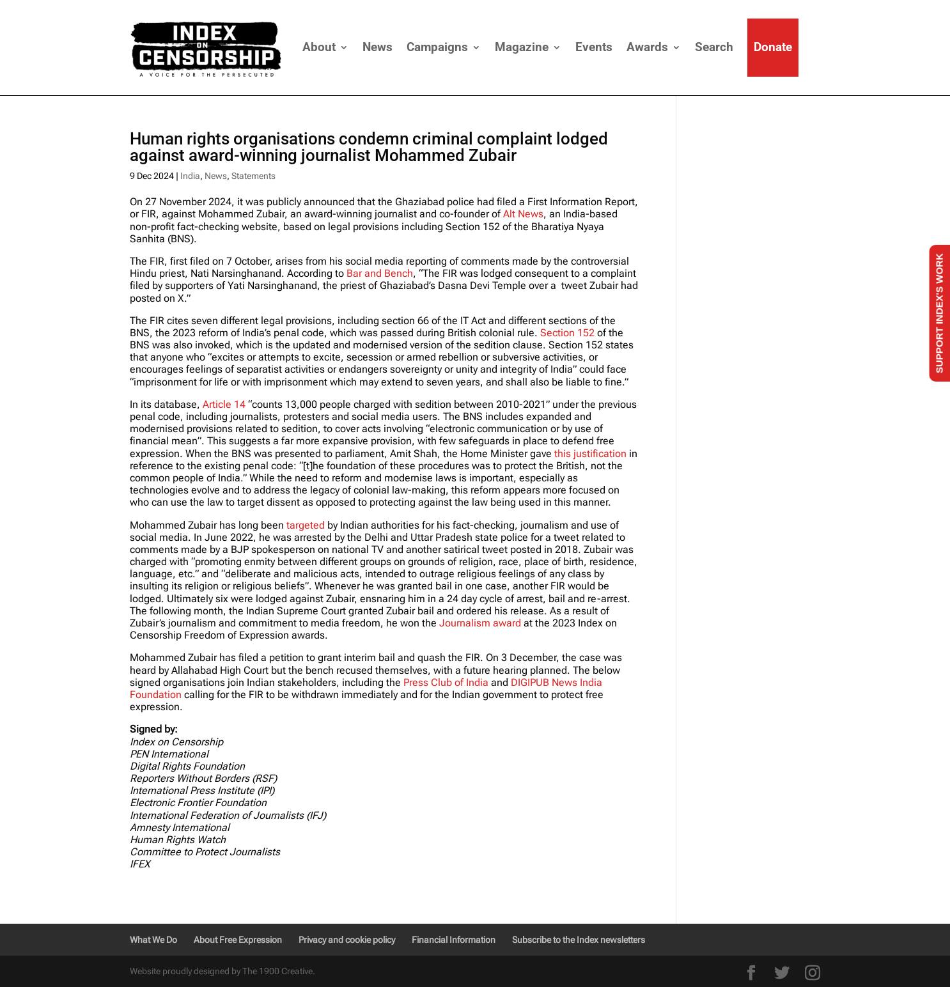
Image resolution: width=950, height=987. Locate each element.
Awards (647, 47)
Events (593, 47)
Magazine (522, 47)
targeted (305, 525)
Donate (773, 47)
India (190, 176)
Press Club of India (445, 682)
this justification (590, 453)
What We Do (153, 940)
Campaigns (437, 47)
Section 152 (567, 333)
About (319, 47)
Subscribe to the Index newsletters (578, 940)
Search (714, 47)
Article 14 (224, 404)
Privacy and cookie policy (347, 940)
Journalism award (480, 623)
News (377, 47)
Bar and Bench (380, 273)
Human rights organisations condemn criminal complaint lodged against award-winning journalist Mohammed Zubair (369, 147)
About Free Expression (238, 940)
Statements (253, 176)
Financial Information (453, 940)
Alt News (523, 214)
